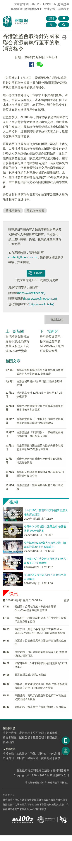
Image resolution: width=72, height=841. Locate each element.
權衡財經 (33, 758)
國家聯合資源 (35, 210)
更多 (66, 600)
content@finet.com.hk (22, 257)
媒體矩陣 (17, 9)
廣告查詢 (24, 732)
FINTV (34, 4)
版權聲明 (24, 737)
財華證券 (63, 4)
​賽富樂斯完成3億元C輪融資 (30, 674)
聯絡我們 (63, 9)
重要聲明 (38, 737)
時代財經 (55, 753)
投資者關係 (10, 737)
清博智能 (8, 753)
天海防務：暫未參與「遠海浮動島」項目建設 (40, 706)
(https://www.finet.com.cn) (40, 298)
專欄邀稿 (52, 732)
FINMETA (49, 4)
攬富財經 (46, 758)
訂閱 (51, 18)
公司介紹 (38, 732)
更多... (59, 758)
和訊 (33, 753)
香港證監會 (13, 210)
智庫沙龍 (50, 9)
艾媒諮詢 (22, 753)
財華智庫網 (21, 4)
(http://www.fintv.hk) (41, 304)
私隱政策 (52, 737)
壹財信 (20, 758)
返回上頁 (57, 319)
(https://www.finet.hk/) (31, 293)
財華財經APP (33, 9)
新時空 (42, 753)
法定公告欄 (10, 732)
